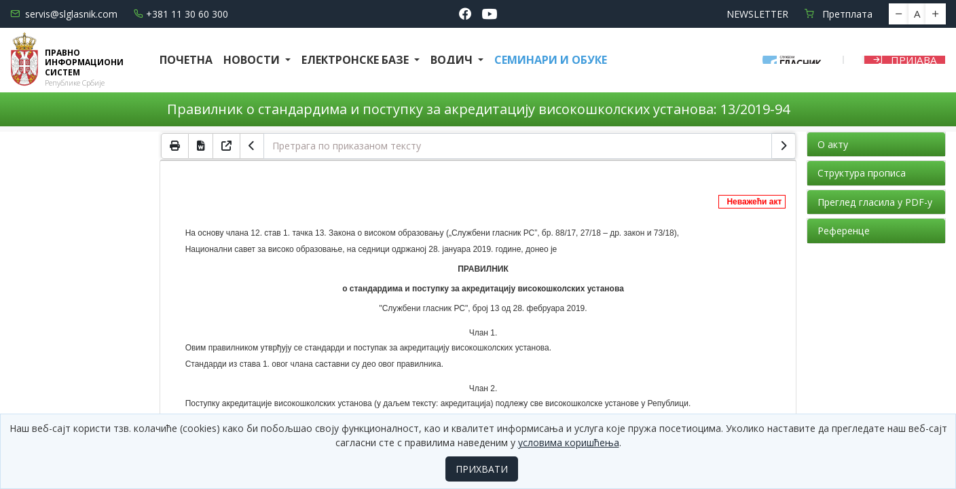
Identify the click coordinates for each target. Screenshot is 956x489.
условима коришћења (568, 442)
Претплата (838, 13)
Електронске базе (356, 59)
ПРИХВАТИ (482, 469)
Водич (452, 59)
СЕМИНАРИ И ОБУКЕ (550, 59)
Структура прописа (861, 172)
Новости (252, 59)
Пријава (904, 60)
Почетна (186, 59)
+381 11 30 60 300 (181, 13)
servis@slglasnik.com (63, 13)
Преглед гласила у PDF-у (874, 202)
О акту (832, 144)
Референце (843, 230)
